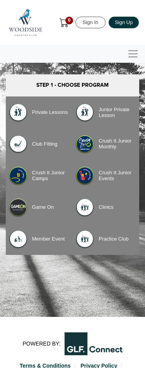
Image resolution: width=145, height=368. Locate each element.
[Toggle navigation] (133, 54)
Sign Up (124, 22)
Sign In (90, 22)
